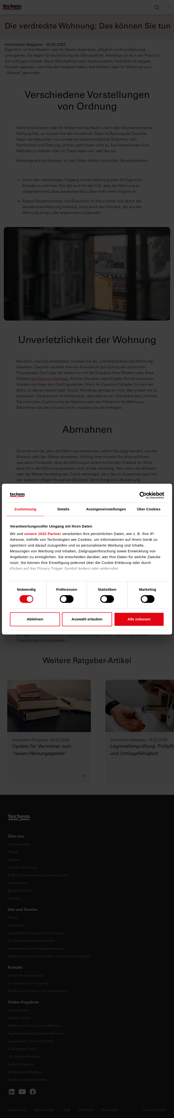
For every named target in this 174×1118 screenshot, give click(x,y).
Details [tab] (63, 509)
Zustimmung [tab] (25, 509)
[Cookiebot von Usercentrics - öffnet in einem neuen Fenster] (143, 495)
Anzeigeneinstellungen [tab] (106, 509)
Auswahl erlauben (87, 619)
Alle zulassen (138, 619)
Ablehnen (35, 619)
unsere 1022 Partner (42, 534)
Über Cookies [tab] (149, 509)
